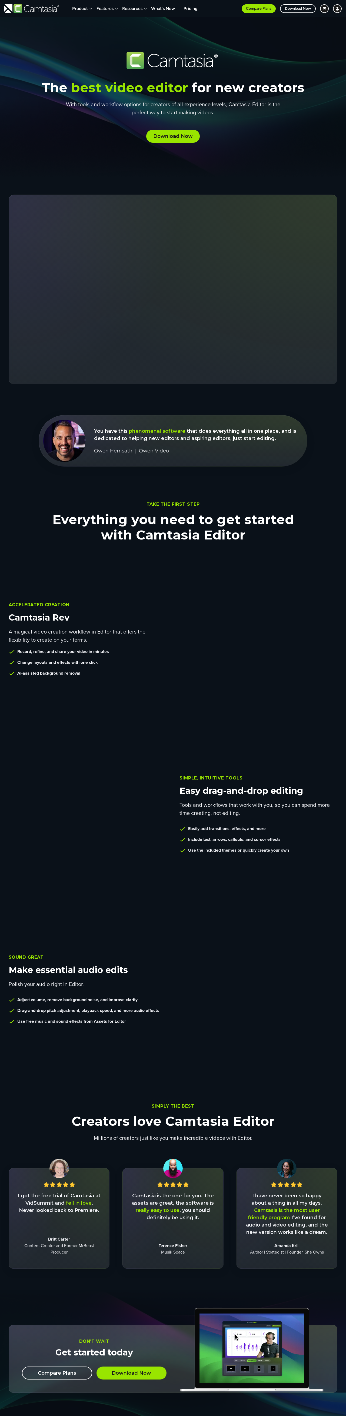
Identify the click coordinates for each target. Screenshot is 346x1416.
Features (105, 8)
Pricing (191, 8)
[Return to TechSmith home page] (8, 8)
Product (80, 8)
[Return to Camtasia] (36, 9)
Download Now (298, 8)
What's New (163, 8)
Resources (132, 8)
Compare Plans (258, 8)
